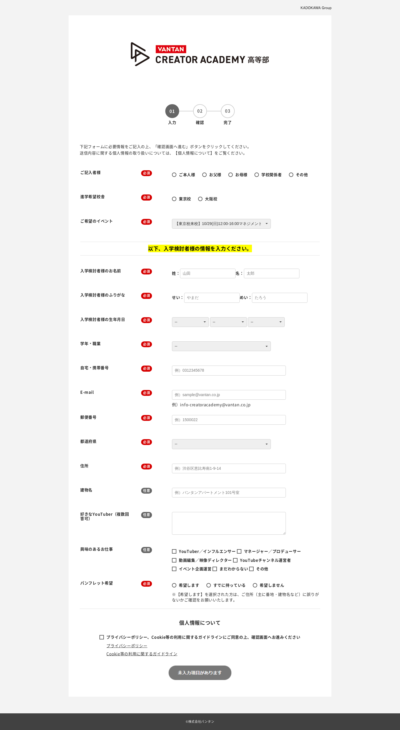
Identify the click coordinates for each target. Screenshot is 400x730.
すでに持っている (229, 585)
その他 (302, 174)
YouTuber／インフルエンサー (207, 551)
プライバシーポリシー (126, 645)
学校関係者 (271, 174)
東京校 (185, 198)
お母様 (241, 174)
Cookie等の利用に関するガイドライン (141, 653)
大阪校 (211, 198)
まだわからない (233, 568)
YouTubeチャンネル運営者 (265, 560)
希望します (189, 585)
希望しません (272, 585)
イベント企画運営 (195, 568)
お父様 (215, 174)
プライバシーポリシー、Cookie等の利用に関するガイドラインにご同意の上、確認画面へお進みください (203, 637)
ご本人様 (187, 174)
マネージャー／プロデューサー (272, 551)
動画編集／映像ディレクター (205, 560)
